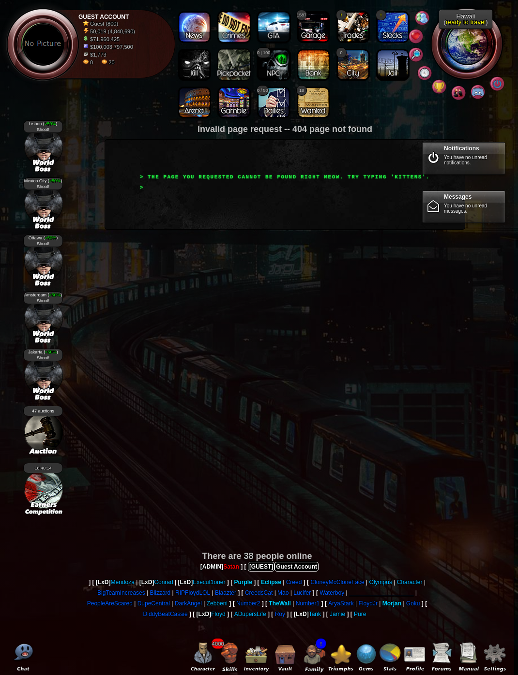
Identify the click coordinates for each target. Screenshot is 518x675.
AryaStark (341, 603)
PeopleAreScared (110, 603)
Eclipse (271, 582)
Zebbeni (217, 603)
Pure (360, 614)
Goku (413, 603)
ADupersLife (250, 614)
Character (410, 582)
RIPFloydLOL (192, 592)
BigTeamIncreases (121, 592)
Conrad (163, 582)
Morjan (391, 603)
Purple (243, 582)
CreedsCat (259, 592)
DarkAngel (188, 603)
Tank (315, 614)
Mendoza (122, 582)
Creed (294, 582)
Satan (231, 566)
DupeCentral (153, 603)
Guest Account (296, 566)
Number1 (308, 603)
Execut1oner (209, 582)
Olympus (380, 582)
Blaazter (225, 592)
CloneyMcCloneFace (337, 582)
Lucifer (302, 592)
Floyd (218, 614)
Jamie (337, 614)
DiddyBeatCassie (165, 614)
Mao (283, 592)
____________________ (381, 592)
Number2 (248, 603)
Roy (280, 614)
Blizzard (160, 592)
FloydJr (368, 603)
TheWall (280, 603)
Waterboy (332, 592)
